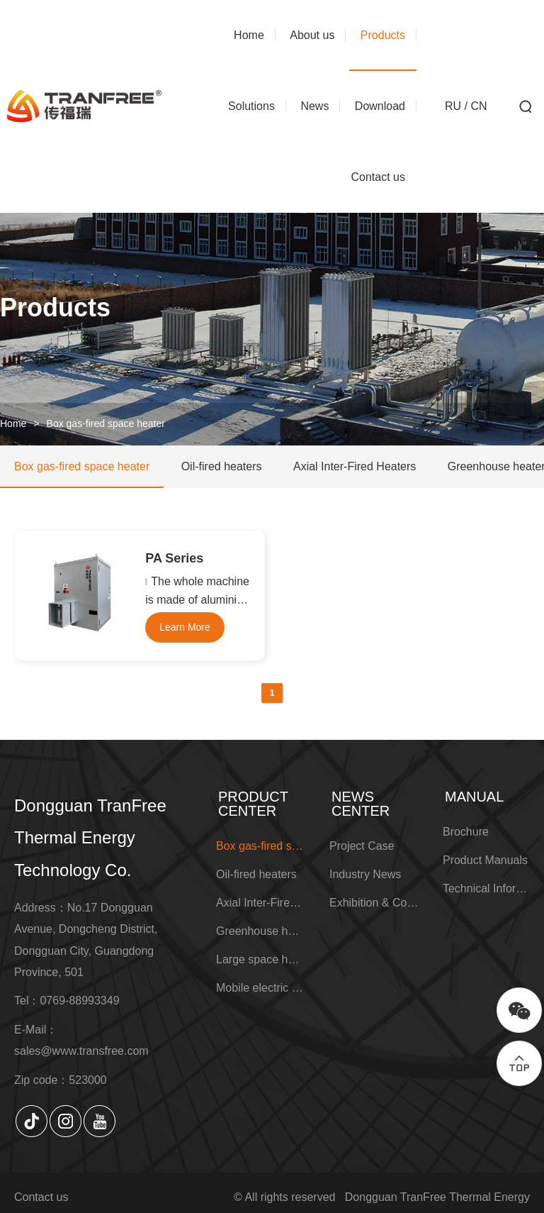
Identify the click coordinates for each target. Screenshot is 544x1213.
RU (453, 106)
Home (13, 423)
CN (478, 106)
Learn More (184, 627)
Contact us (41, 1197)
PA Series (174, 558)
